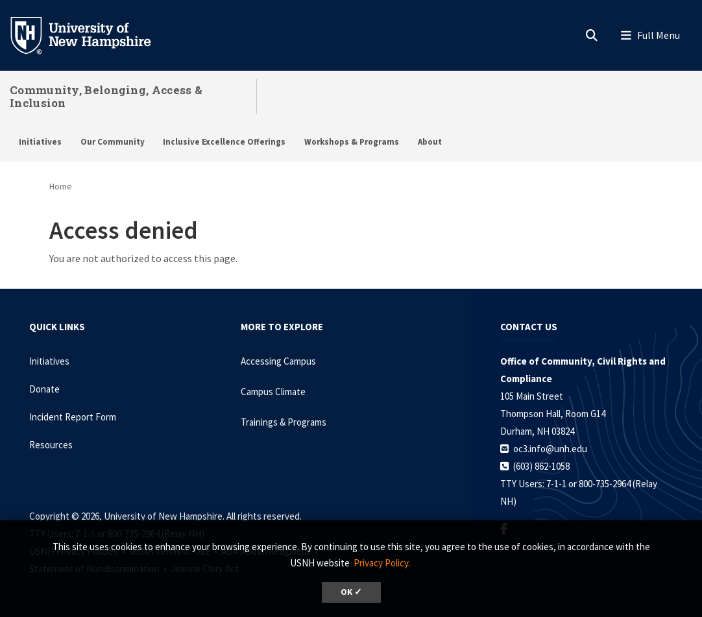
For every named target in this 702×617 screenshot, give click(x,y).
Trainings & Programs (283, 422)
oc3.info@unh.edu (550, 448)
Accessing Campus (278, 361)
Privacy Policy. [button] (382, 563)
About (430, 141)
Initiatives (40, 141)
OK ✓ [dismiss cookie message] (351, 592)
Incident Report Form (72, 417)
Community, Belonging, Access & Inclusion (106, 96)
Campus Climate (273, 391)
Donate (44, 389)
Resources (51, 445)
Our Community (112, 141)
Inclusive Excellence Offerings (224, 141)
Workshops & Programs (351, 141)
